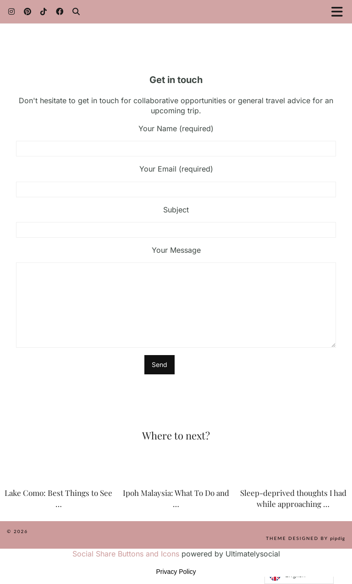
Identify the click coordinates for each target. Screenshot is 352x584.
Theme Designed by (305, 538)
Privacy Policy (176, 571)
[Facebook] (59, 11)
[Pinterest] (27, 11)
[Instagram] (11, 11)
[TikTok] (43, 11)
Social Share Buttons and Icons (125, 553)
